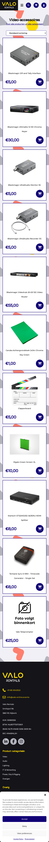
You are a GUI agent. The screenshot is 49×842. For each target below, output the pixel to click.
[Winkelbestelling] (26, 33)
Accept (25, 819)
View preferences (24, 833)
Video (5, 756)
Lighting (6, 765)
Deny (24, 826)
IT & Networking (9, 770)
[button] (45, 795)
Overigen (6, 779)
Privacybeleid (29, 839)
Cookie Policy (18, 839)
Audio (5, 761)
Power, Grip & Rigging (11, 774)
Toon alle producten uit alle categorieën (24, 24)
